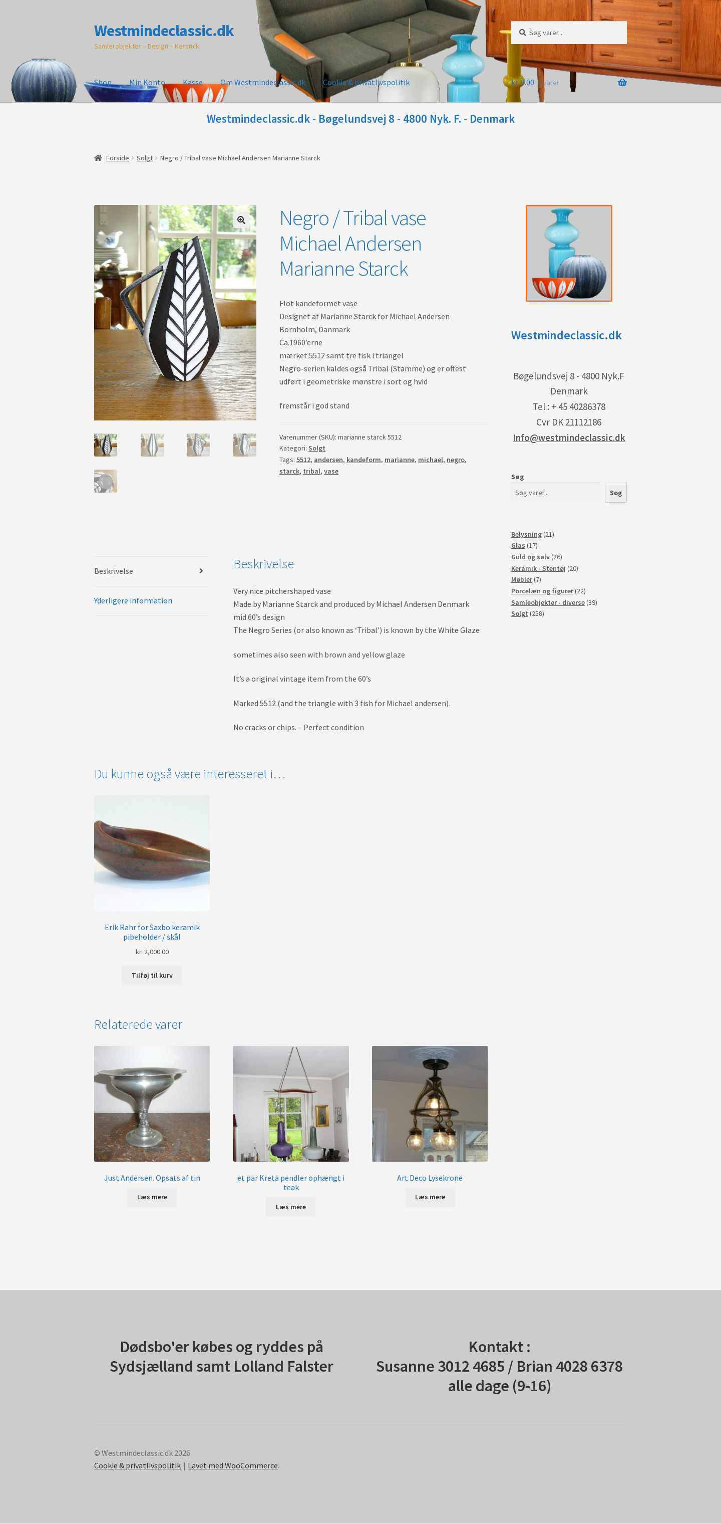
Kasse (193, 82)
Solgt (145, 157)
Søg (517, 476)
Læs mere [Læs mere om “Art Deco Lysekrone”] (430, 1197)
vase (331, 471)
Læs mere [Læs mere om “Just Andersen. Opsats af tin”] (152, 1197)
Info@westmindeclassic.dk (569, 437)
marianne (400, 459)
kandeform (363, 459)
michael (430, 459)
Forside (117, 157)
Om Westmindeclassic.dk (262, 82)
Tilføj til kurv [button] (152, 976)
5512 (303, 459)
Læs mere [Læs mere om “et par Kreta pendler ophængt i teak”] (291, 1207)
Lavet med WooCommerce (233, 1466)
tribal (311, 471)
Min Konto (147, 82)
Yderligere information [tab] (133, 601)
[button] (241, 220)
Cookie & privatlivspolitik (366, 82)
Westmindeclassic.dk (164, 31)
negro (456, 459)
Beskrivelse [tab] (113, 572)
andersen (328, 459)
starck (289, 471)
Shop (103, 82)
